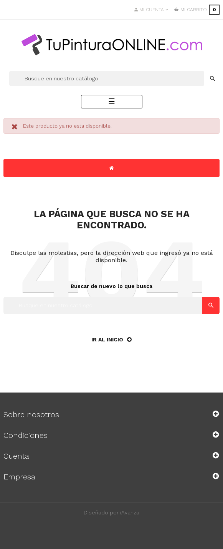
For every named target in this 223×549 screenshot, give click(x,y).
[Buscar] (106, 78)
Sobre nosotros (31, 414)
